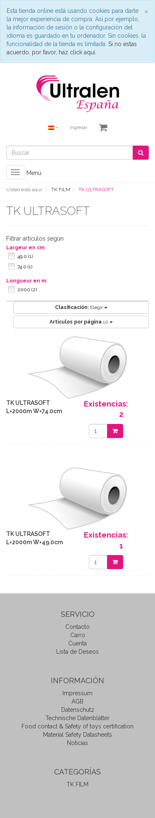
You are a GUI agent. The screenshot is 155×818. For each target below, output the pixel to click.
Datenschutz (77, 709)
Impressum (77, 693)
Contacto (77, 626)
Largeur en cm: (25, 248)
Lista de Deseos (77, 651)
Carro (77, 635)
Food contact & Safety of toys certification (77, 726)
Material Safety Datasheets (77, 734)
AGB (77, 701)
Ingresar (78, 127)
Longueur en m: (26, 281)
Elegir (81, 307)
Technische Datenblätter (77, 718)
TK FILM (77, 784)
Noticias (77, 743)
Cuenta (77, 643)
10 (81, 322)
